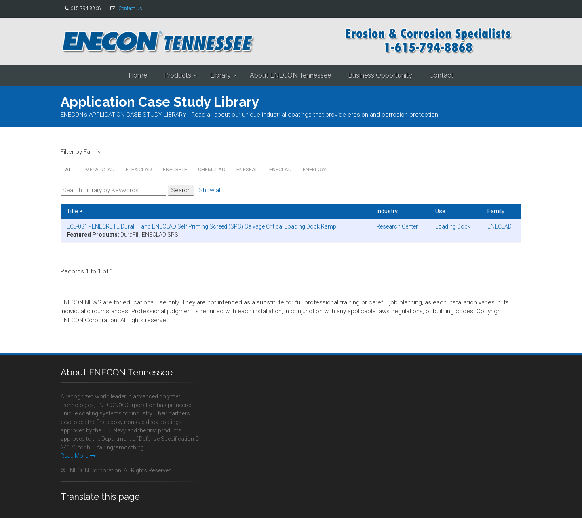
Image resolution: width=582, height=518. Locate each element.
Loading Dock (452, 226)
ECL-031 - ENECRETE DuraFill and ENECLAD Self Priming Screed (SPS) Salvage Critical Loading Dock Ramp (201, 226)
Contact (441, 75)
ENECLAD (280, 169)
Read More (78, 456)
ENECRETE (175, 169)
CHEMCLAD (212, 169)
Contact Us (130, 8)
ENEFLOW (314, 169)
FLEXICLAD (139, 169)
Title (75, 211)
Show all (210, 190)
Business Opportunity (380, 75)
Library (220, 75)
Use (440, 211)
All (69, 169)
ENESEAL (247, 169)
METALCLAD (100, 169)
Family (495, 211)
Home (138, 75)
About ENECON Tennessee (290, 75)
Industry (387, 211)
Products (177, 75)
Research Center (397, 226)
